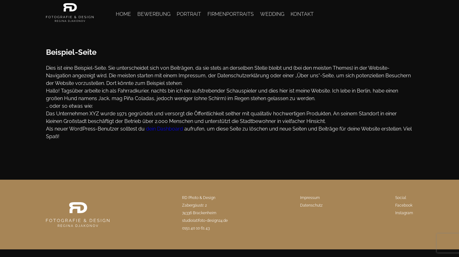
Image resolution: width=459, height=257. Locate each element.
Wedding (272, 14)
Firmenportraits (230, 14)
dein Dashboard (164, 129)
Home (123, 14)
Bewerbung (153, 14)
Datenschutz (311, 205)
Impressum (310, 198)
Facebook (403, 205)
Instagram (404, 213)
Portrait (189, 14)
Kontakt (302, 14)
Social (400, 198)
